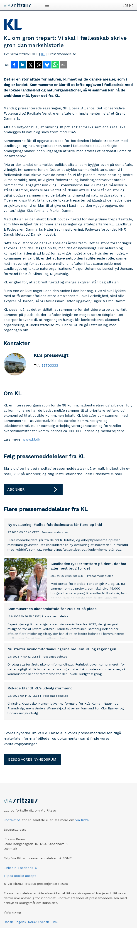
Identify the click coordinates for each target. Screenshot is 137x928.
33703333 (50, 365)
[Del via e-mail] (63, 65)
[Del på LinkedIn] (22, 65)
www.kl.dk (31, 439)
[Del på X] (30, 65)
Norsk (32, 922)
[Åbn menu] (47, 5)
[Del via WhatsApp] (55, 65)
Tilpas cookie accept (20, 876)
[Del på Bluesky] (47, 65)
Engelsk (20, 922)
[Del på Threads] (38, 65)
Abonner (33, 489)
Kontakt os (12, 820)
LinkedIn (10, 868)
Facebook (25, 868)
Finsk (54, 922)
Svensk (43, 922)
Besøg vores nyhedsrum (32, 759)
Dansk (8, 922)
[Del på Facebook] (14, 65)
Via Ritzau (83, 820)
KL (43, 54)
